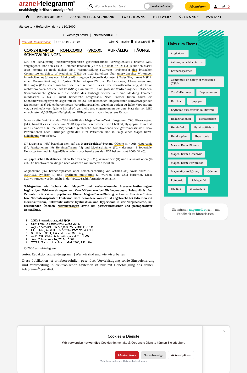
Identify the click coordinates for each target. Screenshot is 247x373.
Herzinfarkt (178, 127)
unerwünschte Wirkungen (134, 73)
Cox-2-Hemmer (181, 92)
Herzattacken (33, 151)
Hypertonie (145, 143)
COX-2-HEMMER (39, 50)
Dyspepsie (132, 124)
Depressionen (208, 92)
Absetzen (77, 163)
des (134, 69)
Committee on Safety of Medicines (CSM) (52, 73)
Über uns (187, 16)
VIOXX (94, 50)
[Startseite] (27, 16)
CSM (65, 120)
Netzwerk (162, 16)
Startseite (25, 26)
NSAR (72, 89)
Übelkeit (117, 124)
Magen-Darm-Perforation (187, 162)
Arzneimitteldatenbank (92, 16)
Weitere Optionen (181, 355)
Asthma (117, 171)
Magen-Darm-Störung (185, 171)
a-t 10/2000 (67, 26)
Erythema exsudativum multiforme (193, 110)
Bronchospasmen (60, 171)
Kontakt (214, 16)
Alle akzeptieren (127, 355)
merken (127, 41)
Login (222, 6)
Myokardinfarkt (101, 147)
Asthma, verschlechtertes (186, 62)
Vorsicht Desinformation (36, 41)
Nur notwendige (153, 355)
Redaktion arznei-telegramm (52, 254)
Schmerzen (37, 128)
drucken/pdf (144, 41)
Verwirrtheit (107, 159)
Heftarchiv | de (45, 26)
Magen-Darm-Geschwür (186, 154)
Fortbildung (133, 16)
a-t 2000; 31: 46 (134, 151)
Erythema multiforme (79, 174)
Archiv (48, 16)
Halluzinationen (137, 159)
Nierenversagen (68, 206)
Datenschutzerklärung (135, 361)
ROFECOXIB (71, 50)
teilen (113, 41)
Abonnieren (198, 6)
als (100, 85)
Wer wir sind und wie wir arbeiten (100, 254)
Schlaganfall (198, 180)
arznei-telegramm (46, 248)
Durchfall (146, 124)
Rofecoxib (135, 190)
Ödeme (119, 143)
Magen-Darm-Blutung (99, 194)
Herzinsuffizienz (66, 147)
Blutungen (31, 85)
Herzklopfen (179, 136)
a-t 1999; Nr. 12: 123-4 (116, 66)
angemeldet (198, 209)
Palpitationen (39, 147)
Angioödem (178, 53)
